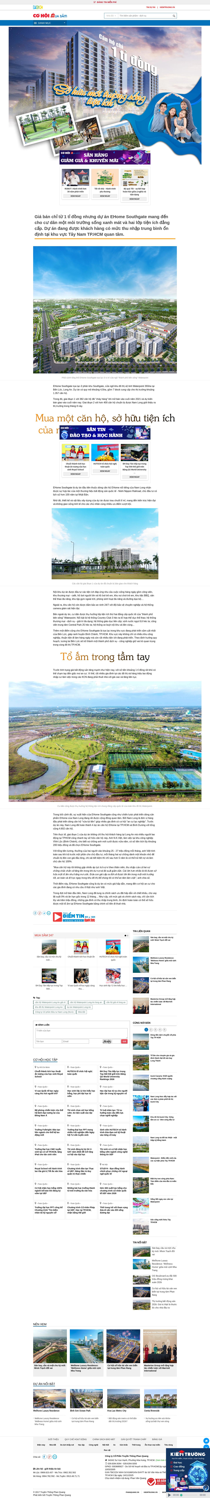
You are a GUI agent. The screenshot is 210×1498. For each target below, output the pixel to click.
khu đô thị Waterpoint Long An (49, 1007)
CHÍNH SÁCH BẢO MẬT (104, 1439)
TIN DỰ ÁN (150, 7)
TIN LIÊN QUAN (141, 931)
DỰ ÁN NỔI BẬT (44, 1384)
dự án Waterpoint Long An (79, 1007)
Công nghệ (93, 1445)
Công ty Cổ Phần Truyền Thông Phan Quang (126, 1456)
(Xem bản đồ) (162, 1460)
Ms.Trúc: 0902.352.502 (65, 1472)
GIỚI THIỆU (53, 1439)
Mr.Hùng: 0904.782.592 (44, 1476)
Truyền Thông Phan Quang (52, 1492)
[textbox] (147, 15)
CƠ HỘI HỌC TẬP (45, 1059)
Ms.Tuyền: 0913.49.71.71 (68, 1476)
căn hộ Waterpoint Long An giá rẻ (50, 1002)
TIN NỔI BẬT (140, 1242)
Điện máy (41, 1445)
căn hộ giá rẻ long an (116, 1002)
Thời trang (136, 1445)
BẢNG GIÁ (157, 1439)
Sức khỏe (124, 1445)
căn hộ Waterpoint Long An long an (86, 1002)
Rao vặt (107, 1450)
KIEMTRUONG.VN (167, 7)
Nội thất (105, 1445)
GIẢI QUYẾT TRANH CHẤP (133, 1439)
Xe (114, 1445)
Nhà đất (81, 1012)
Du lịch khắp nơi (67, 1445)
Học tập (81, 1445)
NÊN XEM (39, 1324)
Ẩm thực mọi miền (152, 1445)
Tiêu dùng (168, 1445)
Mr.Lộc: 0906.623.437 (43, 1472)
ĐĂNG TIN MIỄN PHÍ (105, 2)
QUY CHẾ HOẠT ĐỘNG (76, 1439)
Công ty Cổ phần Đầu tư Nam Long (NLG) (54, 1012)
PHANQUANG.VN (132, 1492)
